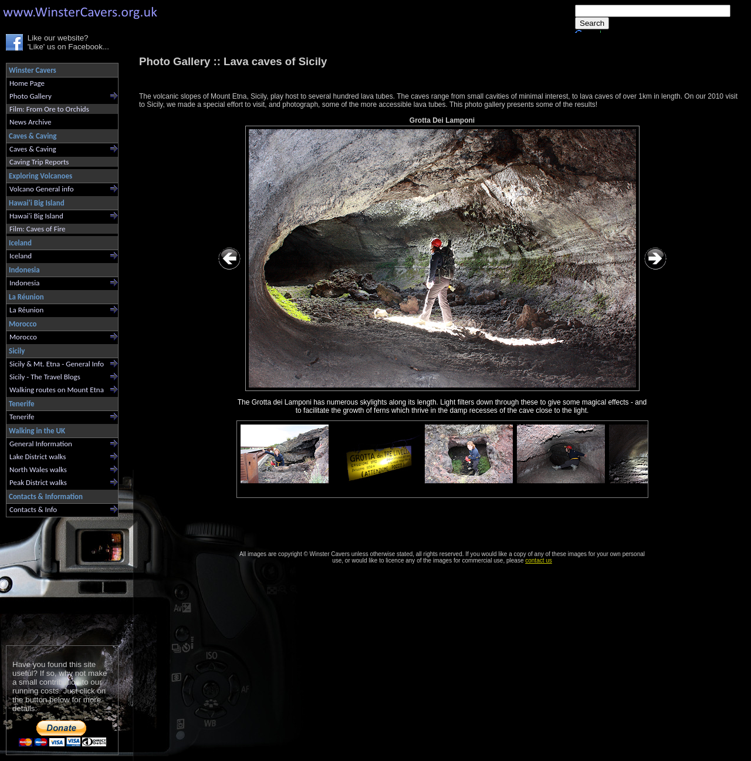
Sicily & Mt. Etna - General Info (56, 363)
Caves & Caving (32, 148)
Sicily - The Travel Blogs (44, 376)
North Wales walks (38, 469)
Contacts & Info (33, 509)
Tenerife (22, 416)
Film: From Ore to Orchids (49, 109)
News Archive (30, 121)
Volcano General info (41, 188)
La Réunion (26, 309)
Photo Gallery (30, 96)
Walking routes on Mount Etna (56, 389)
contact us (538, 560)
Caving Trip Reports (39, 161)
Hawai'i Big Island (36, 215)
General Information (40, 443)
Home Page (27, 83)
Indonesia (24, 282)
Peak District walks (38, 482)
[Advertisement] (57, 578)
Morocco (23, 336)
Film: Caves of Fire (37, 228)
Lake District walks (37, 456)
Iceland (20, 255)
